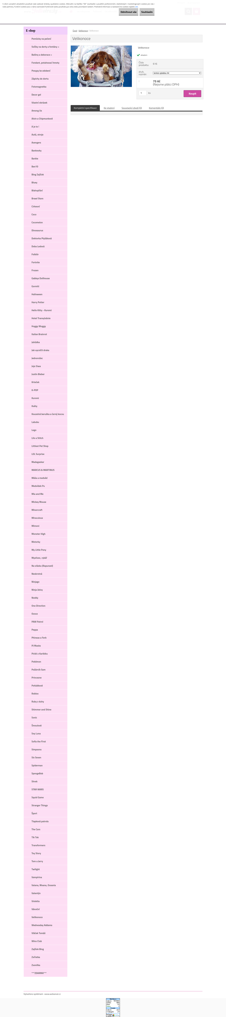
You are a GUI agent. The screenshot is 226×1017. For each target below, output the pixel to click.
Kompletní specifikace (85, 108)
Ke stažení (109, 108)
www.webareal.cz (52, 994)
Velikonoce (83, 30)
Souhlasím (145, 12)
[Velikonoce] (101, 47)
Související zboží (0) (132, 108)
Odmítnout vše (122, 12)
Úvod (75, 30)
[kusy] (143, 93)
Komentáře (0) (156, 108)
